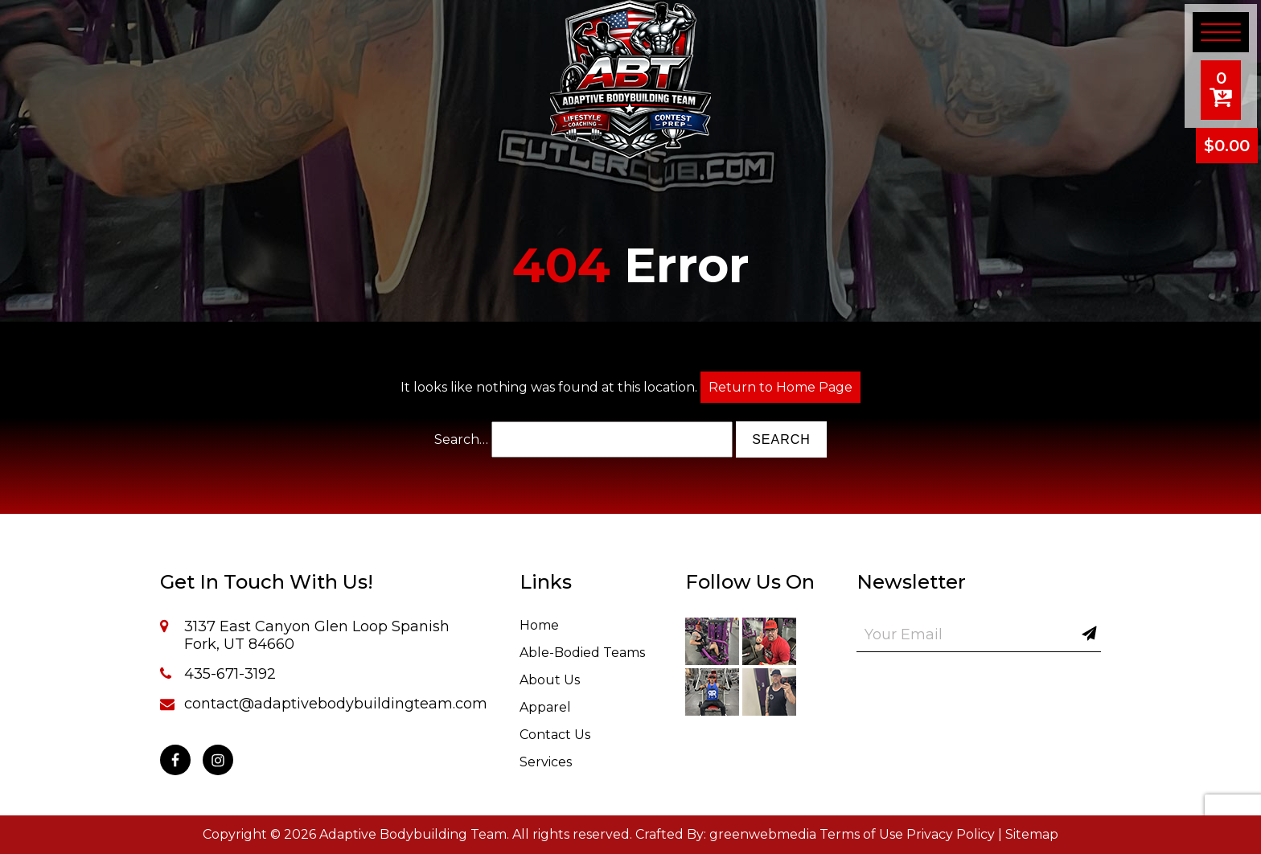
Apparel (545, 707)
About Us (550, 680)
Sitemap (1031, 834)
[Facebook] (175, 760)
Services (546, 762)
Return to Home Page (780, 387)
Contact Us (555, 734)
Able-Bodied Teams (582, 652)
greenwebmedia (762, 834)
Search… (461, 439)
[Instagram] (218, 760)
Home (539, 625)
